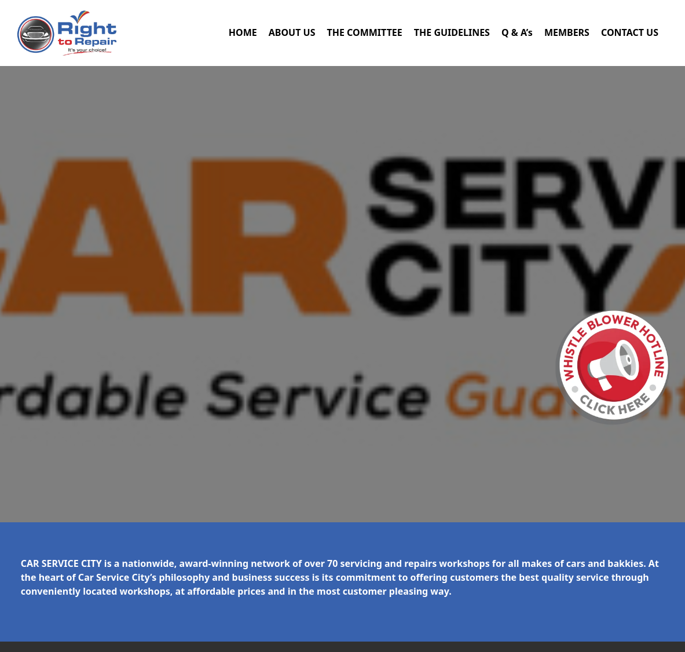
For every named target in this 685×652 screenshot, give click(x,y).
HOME (243, 32)
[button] (612, 368)
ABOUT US (292, 32)
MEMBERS (566, 32)
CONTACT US (629, 32)
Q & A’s (517, 32)
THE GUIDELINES (452, 32)
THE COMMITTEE (364, 32)
